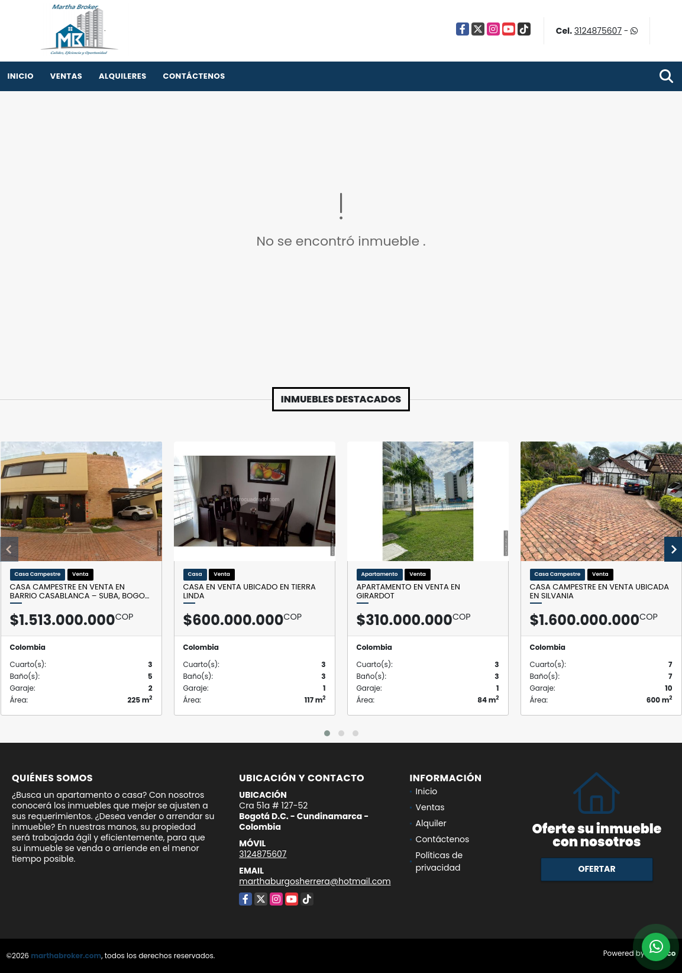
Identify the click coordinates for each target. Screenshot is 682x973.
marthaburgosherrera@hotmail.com (314, 881)
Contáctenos (194, 76)
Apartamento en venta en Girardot (408, 591)
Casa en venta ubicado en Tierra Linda (249, 591)
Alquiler (431, 823)
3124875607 (598, 31)
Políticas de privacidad (439, 861)
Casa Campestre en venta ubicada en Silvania (599, 591)
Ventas (66, 76)
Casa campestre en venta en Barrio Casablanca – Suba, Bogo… (80, 591)
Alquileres (123, 76)
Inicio (21, 76)
